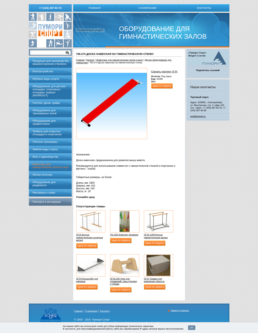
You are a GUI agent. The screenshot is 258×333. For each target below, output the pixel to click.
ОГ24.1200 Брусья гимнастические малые (156, 236)
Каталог (90, 60)
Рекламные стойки (44, 192)
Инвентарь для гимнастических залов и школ (119, 60)
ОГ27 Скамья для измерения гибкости (154, 280)
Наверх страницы (180, 310)
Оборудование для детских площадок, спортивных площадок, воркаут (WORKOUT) (49, 91)
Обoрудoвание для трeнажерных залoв (45, 112)
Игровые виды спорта (46, 78)
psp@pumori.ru (198, 116)
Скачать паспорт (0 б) (164, 71)
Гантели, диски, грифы (46, 102)
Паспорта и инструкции (47, 201)
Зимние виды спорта (45, 149)
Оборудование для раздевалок (44, 184)
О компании (147, 7)
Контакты (204, 7)
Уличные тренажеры (45, 141)
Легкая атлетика (42, 174)
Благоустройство (43, 71)
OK (191, 327)
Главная (94, 7)
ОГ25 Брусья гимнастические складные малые (89, 237)
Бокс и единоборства (45, 156)
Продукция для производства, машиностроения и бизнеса (51, 62)
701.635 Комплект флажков (124, 235)
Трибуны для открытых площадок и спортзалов (47, 133)
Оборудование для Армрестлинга (44, 122)
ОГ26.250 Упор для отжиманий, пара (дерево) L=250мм (123, 281)
